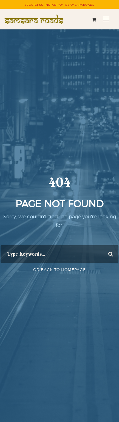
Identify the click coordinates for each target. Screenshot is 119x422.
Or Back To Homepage (59, 269)
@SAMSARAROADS (79, 4)
